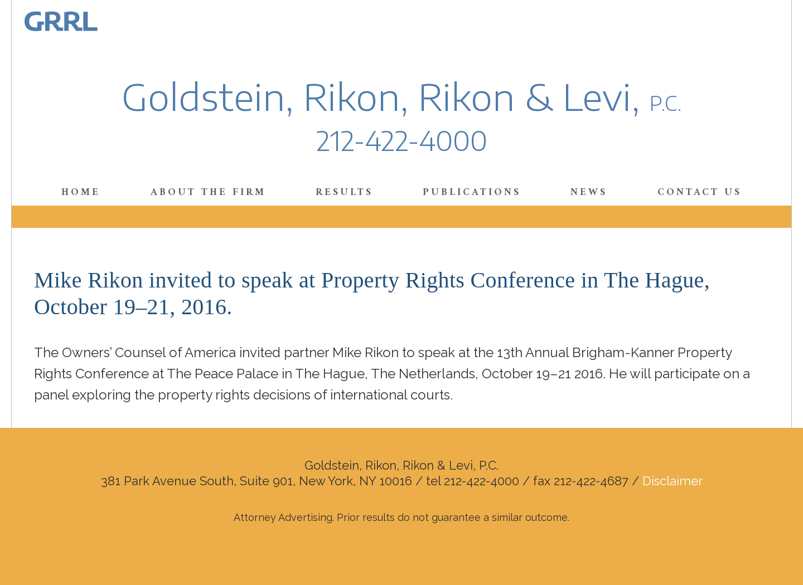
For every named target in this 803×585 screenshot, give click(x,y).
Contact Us (699, 192)
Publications (472, 192)
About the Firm (208, 192)
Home (80, 192)
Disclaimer (672, 481)
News (588, 192)
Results (344, 192)
